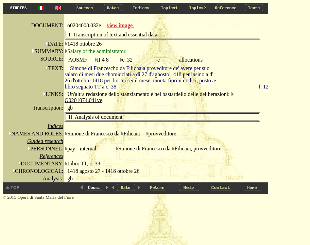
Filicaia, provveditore (197, 148)
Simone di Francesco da (145, 148)
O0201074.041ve (83, 100)
